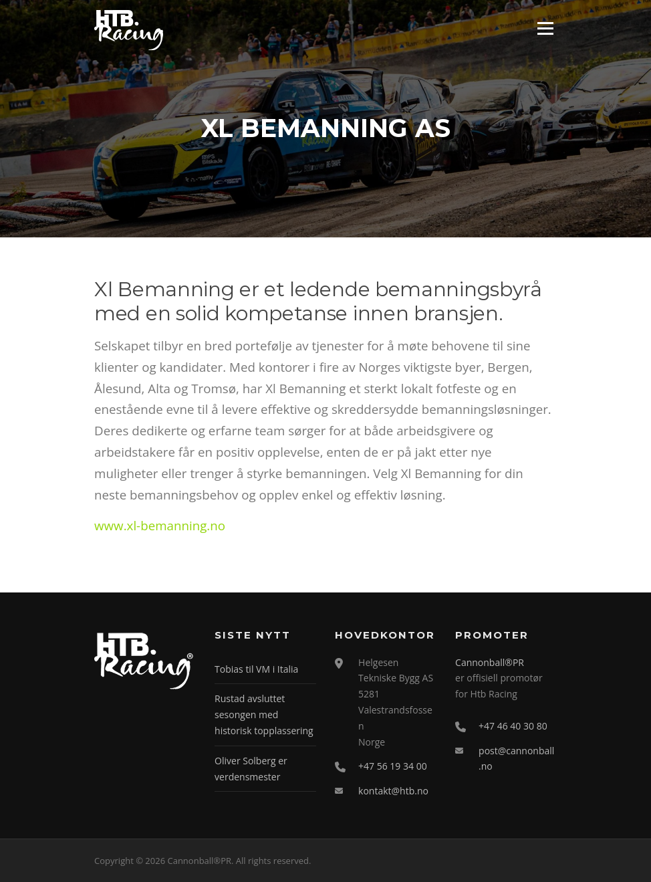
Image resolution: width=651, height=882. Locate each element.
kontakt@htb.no (393, 790)
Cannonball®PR (489, 662)
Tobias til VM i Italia (256, 669)
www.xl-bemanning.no (159, 525)
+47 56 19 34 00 (392, 766)
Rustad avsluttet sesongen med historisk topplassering (264, 714)
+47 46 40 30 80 (513, 726)
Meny (545, 28)
